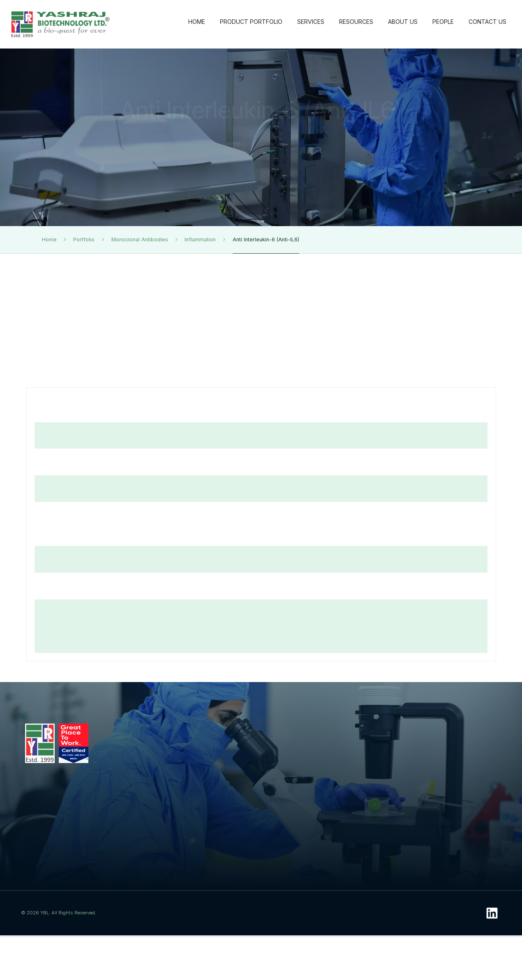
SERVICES (310, 21)
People (459, 732)
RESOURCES (356, 21)
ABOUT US (403, 21)
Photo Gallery (324, 824)
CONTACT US (487, 21)
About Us (394, 732)
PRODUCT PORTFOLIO (251, 21)
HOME (196, 21)
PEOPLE (443, 21)
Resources (326, 732)
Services (252, 732)
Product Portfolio (182, 736)
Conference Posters (322, 838)
